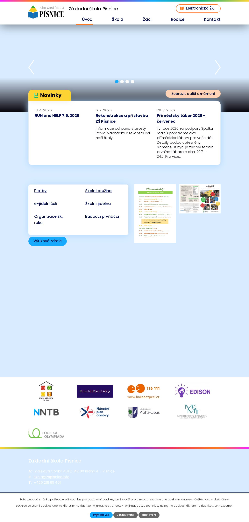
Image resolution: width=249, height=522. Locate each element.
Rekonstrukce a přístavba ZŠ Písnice (122, 118)
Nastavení (150, 515)
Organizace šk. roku (48, 219)
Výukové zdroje (49, 241)
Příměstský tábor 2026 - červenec (181, 118)
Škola (117, 19)
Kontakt (212, 19)
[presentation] (31, 68)
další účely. (221, 499)
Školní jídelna (98, 203)
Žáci (147, 19)
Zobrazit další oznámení (191, 94)
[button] (116, 81)
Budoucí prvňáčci (102, 216)
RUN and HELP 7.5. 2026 (57, 115)
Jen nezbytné (125, 515)
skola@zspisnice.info (51, 489)
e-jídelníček (45, 203)
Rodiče (177, 19)
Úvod (87, 19)
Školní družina (98, 190)
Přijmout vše (100, 515)
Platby (40, 190)
